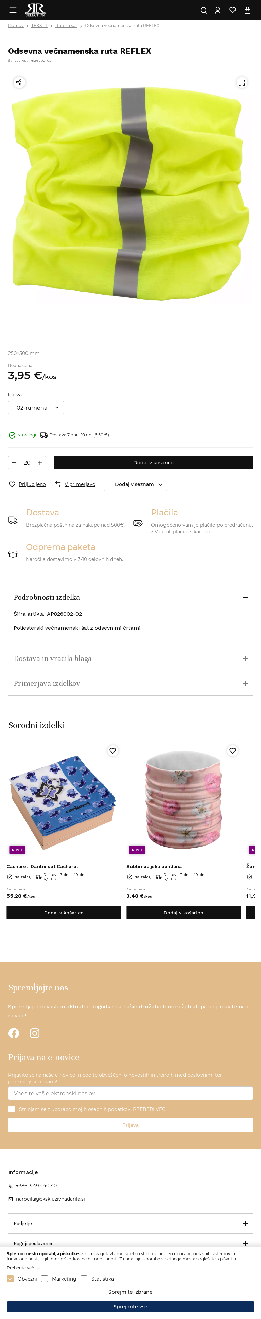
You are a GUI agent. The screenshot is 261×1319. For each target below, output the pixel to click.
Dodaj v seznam (141, 484)
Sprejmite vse (130, 1307)
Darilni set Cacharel (42, 866)
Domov (16, 25)
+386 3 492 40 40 (36, 1186)
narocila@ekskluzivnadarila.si (50, 1199)
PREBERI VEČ (149, 1110)
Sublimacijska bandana (154, 866)
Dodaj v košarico (153, 463)
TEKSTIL (39, 25)
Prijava (130, 1125)
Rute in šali (66, 25)
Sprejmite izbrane (130, 1292)
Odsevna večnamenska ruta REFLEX (122, 25)
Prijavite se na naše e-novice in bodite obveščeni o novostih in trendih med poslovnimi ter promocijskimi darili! (115, 1078)
